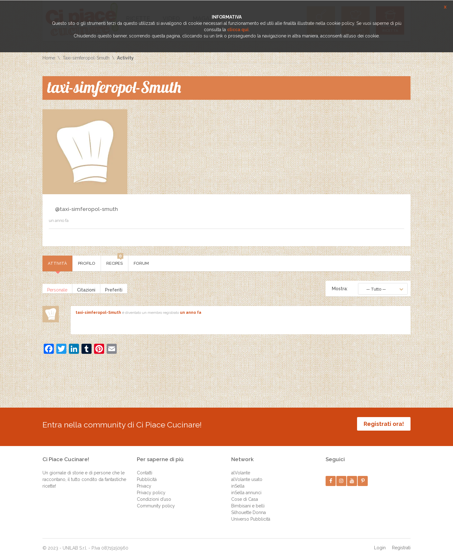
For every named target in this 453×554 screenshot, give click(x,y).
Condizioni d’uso (154, 494)
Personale (57, 288)
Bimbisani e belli (248, 501)
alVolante (240, 468)
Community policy (156, 501)
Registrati (401, 543)
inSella (237, 481)
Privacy (144, 481)
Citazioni (86, 288)
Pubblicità (147, 474)
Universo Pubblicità (250, 514)
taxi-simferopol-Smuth (98, 312)
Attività (57, 263)
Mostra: (340, 288)
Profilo (86, 263)
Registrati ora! (384, 424)
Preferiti (113, 288)
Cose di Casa (244, 494)
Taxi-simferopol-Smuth (86, 57)
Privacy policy (151, 487)
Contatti (144, 468)
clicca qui (238, 29)
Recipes (114, 261)
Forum (141, 263)
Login (380, 543)
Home (48, 57)
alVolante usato (246, 474)
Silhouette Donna (248, 507)
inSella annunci (246, 487)
